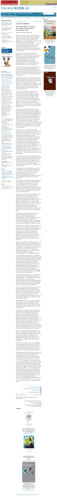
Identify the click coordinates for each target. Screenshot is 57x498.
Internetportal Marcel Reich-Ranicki (6, 104)
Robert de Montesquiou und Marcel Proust (6, 145)
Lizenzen (30, 406)
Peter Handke (9, 97)
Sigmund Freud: (7, 177)
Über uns (10, 15)
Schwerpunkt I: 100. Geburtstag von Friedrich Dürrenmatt (38, 17)
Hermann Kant (4, 82)
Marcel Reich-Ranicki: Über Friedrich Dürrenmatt (28, 379)
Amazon (50, 69)
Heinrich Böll (4, 77)
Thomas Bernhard (5, 88)
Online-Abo (3, 42)
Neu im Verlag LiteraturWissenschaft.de (28, 433)
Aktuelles (4, 13)
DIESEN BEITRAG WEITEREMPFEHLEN (32, 389)
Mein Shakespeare (5, 81)
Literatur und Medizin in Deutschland (6, 149)
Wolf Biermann (7, 80)
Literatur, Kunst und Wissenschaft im (6, 172)
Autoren (24, 13)
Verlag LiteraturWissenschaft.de (28, 460)
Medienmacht (4, 30)
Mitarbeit (4, 15)
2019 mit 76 (4, 131)
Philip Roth (10, 76)
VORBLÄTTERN (37, 21)
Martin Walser (6, 79)
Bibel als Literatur (7, 180)
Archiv (10, 13)
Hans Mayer (4, 25)
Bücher (19, 13)
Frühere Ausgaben (9, 17)
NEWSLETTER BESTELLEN (34, 392)
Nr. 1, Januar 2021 (19, 17)
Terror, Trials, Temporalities (5, 156)
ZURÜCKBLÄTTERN (20, 21)
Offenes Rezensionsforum (7, 33)
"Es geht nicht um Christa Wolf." (6, 134)
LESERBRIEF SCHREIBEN (35, 387)
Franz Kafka (4, 166)
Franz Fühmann (9, 94)
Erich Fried (3, 92)
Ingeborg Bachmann (5, 100)
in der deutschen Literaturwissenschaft (6, 186)
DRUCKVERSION (36, 390)
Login (15, 15)
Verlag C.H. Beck (49, 43)
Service (30, 13)
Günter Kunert (4, 76)
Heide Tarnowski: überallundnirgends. (5, 124)
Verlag (54, 7)
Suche (40, 13)
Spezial (14, 13)
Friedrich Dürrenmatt (5, 84)
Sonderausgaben (5, 72)
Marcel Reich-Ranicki (24, 32)
